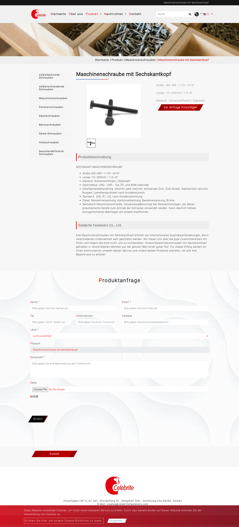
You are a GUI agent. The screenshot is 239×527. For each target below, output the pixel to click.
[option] (114, 111)
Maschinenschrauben (140, 60)
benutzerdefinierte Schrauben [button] (51, 153)
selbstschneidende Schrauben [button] (51, 88)
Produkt (117, 60)
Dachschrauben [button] (49, 116)
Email (126, 302)
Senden (37, 419)
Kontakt (135, 14)
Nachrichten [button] (114, 14)
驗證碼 (34, 396)
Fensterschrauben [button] (51, 107)
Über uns (76, 14)
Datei (33, 382)
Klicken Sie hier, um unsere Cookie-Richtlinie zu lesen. (64, 520)
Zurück (54, 453)
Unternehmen (84, 315)
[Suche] (174, 14)
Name (35, 302)
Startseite (59, 14)
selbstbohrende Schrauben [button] (49, 76)
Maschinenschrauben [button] (53, 98)
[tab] (50, 76)
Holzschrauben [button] (49, 142)
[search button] (189, 15)
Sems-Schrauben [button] (50, 133)
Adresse (127, 315)
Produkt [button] (92, 14)
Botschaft (37, 357)
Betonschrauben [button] (50, 124)
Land (34, 329)
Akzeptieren (116, 520)
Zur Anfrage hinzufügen (180, 107)
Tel (32, 315)
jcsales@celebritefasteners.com (127, 504)
